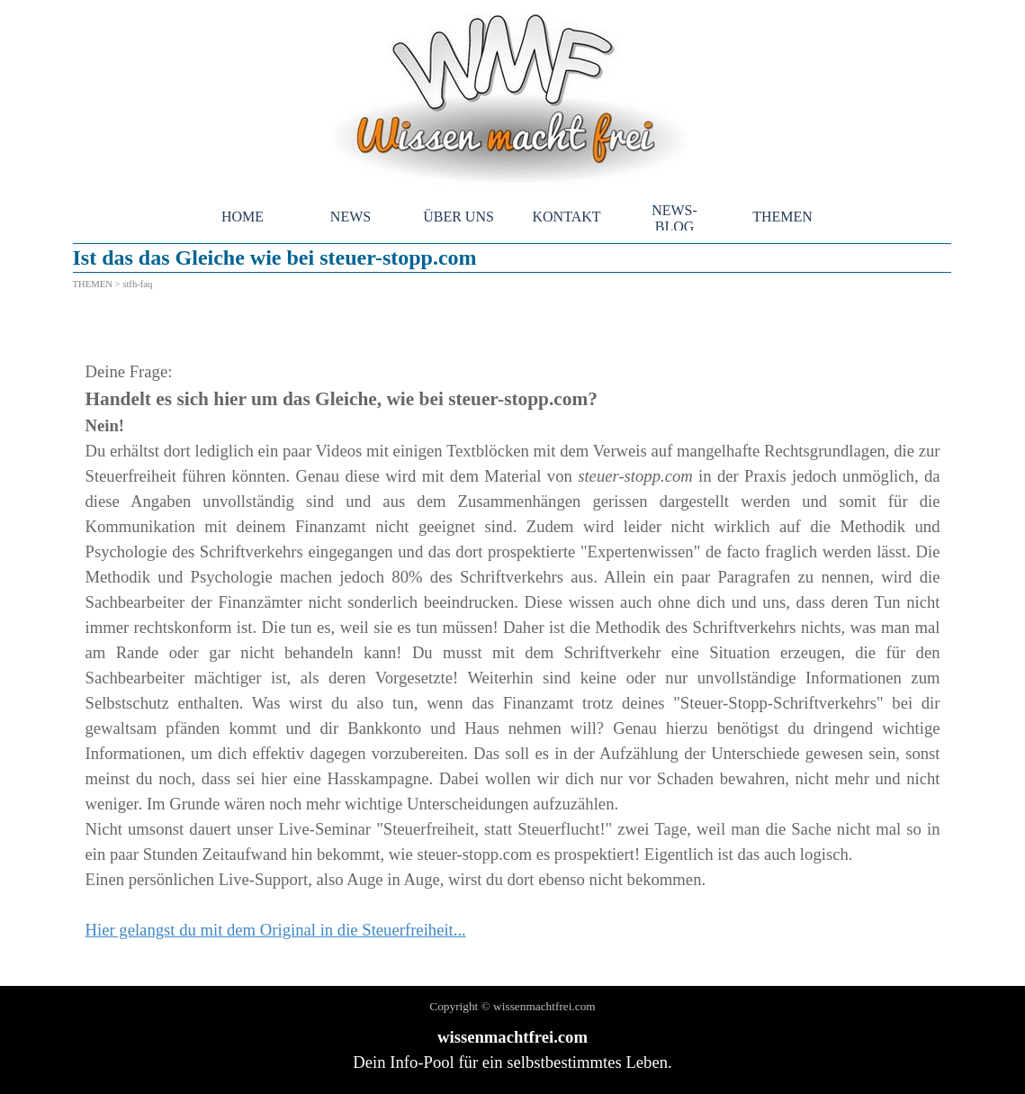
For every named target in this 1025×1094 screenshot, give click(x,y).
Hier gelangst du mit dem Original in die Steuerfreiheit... (275, 929)
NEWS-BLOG (674, 218)
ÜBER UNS (458, 216)
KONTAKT (566, 216)
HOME (242, 216)
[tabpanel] (512, 638)
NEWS (350, 216)
